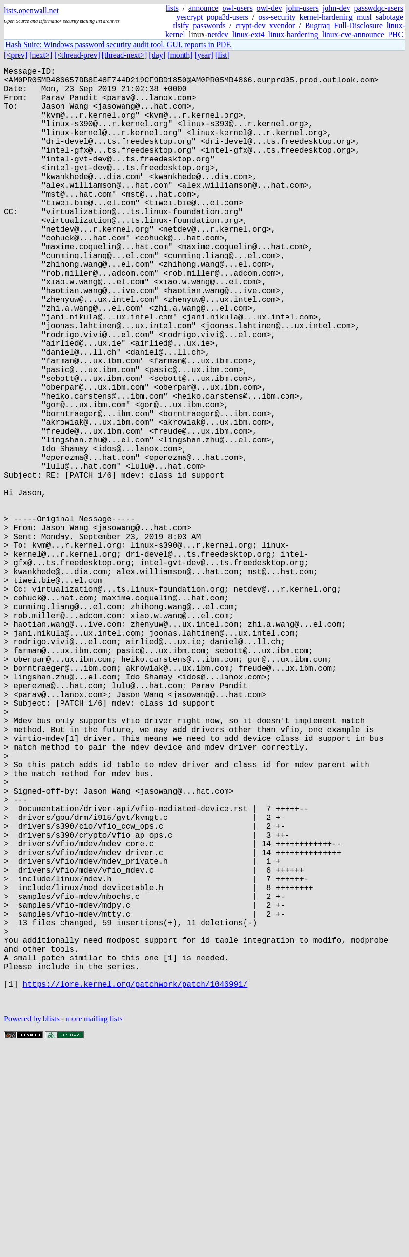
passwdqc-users (378, 8)
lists (172, 8)
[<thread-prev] (77, 55)
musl (364, 17)
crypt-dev (250, 25)
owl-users (237, 8)
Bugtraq (317, 25)
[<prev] (15, 55)
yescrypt (189, 17)
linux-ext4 (248, 34)
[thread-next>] (124, 55)
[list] (222, 55)
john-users (302, 8)
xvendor (282, 25)
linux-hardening (293, 34)
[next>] (40, 55)
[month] (180, 55)
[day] (157, 55)
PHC (395, 34)
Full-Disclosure (358, 25)
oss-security (276, 17)
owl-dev (269, 8)
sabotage (389, 17)
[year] (204, 55)
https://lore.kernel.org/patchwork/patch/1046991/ (134, 1188)
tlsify (181, 25)
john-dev (336, 8)
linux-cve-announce (353, 34)
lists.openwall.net (31, 10)
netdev (217, 34)
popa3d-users (227, 17)
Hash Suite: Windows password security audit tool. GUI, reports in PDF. (118, 44)
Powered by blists (32, 1227)
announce (203, 8)
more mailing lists (94, 1227)
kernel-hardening (326, 17)
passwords (209, 25)
